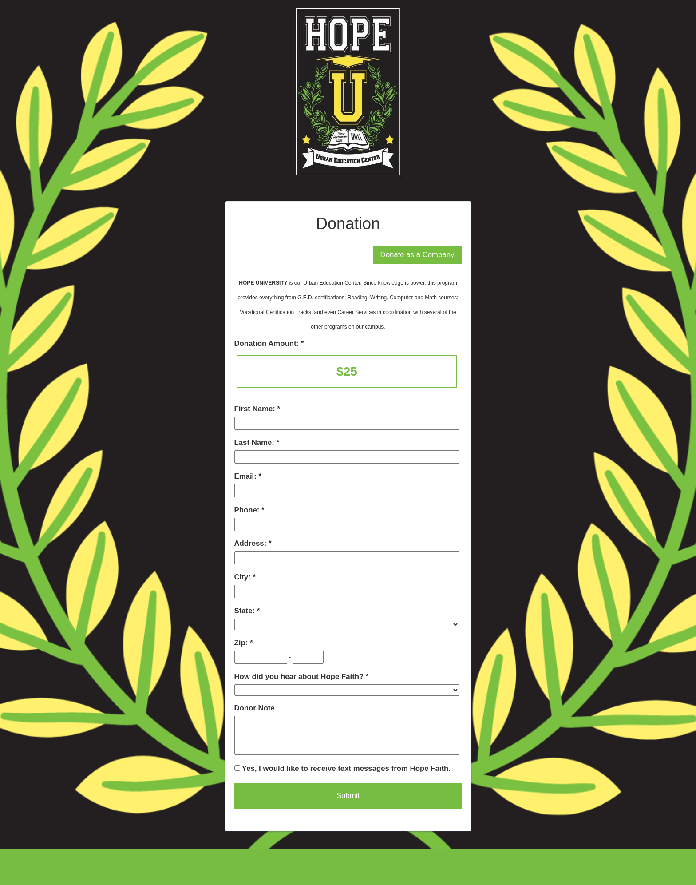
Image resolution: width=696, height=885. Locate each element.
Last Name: (255, 442)
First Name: (255, 409)
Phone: (248, 510)
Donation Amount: (267, 343)
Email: (246, 476)
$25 (346, 371)
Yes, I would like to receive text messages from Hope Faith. (342, 768)
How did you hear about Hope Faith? (300, 676)
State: (245, 611)
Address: (251, 543)
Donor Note (254, 708)
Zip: (242, 643)
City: (243, 577)
